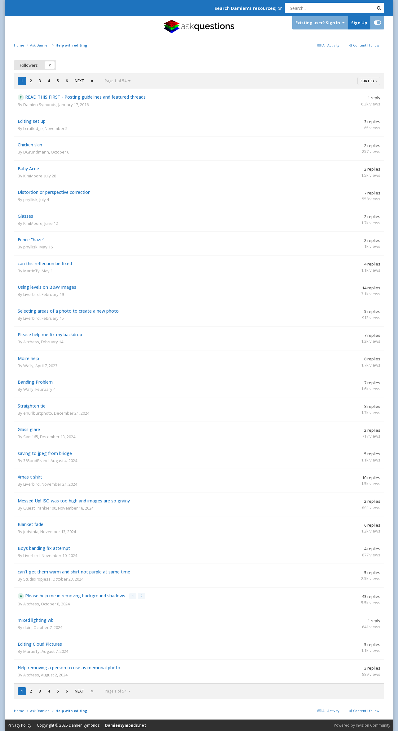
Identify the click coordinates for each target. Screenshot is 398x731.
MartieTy (31, 271)
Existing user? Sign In (320, 22)
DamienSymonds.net (125, 725)
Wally (28, 365)
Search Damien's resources (244, 8)
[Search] (313, 8)
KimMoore (32, 176)
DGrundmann (36, 152)
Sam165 (30, 436)
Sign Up (359, 22)
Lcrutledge (33, 128)
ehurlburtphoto (37, 413)
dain (27, 627)
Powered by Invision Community (362, 724)
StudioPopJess (37, 579)
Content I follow (364, 45)
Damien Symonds (39, 104)
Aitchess (31, 342)
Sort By (368, 81)
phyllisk (30, 199)
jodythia (30, 531)
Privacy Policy (19, 725)
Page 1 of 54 (117, 80)
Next (79, 80)
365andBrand (36, 460)
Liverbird (31, 294)
